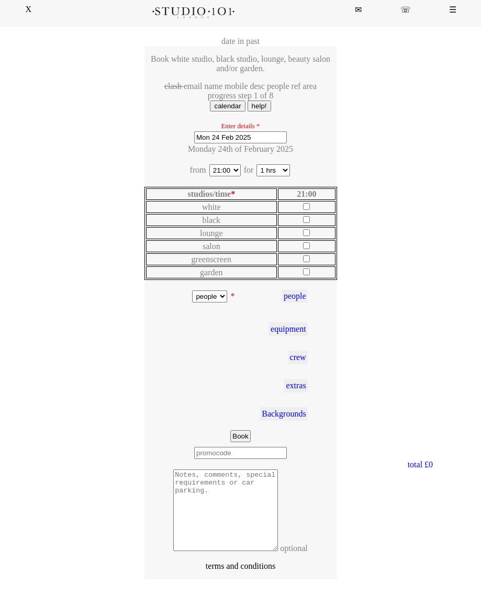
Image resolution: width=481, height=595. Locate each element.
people (295, 295)
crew (298, 357)
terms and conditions (240, 581)
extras (296, 385)
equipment (288, 328)
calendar (227, 106)
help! (259, 106)
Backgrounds (284, 413)
